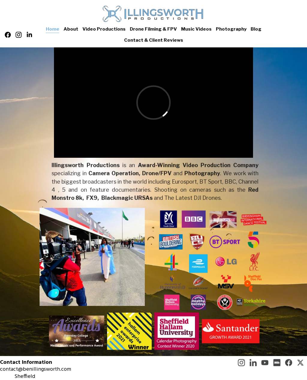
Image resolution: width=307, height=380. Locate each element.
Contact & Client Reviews (153, 40)
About (71, 29)
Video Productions (104, 29)
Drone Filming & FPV (153, 29)
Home (52, 29)
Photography (231, 29)
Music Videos (196, 29)
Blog (256, 29)
